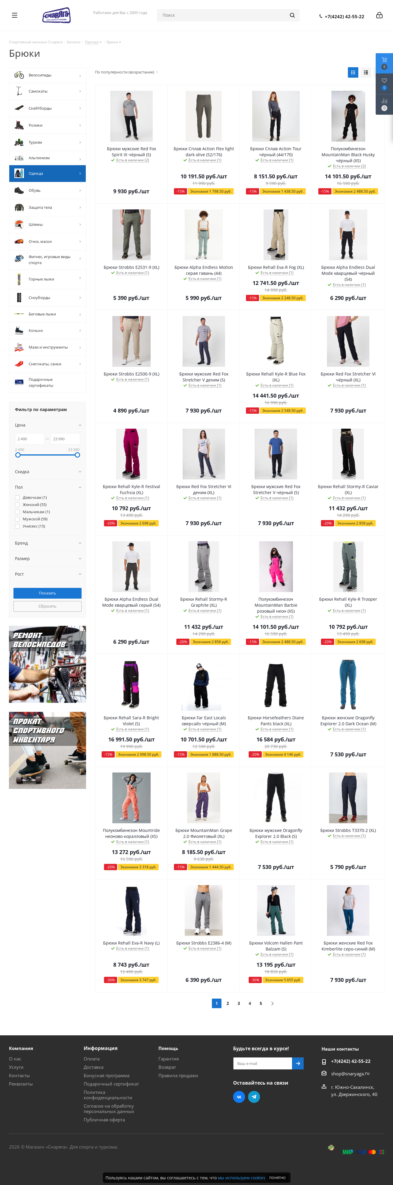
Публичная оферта (104, 1120)
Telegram (254, 1097)
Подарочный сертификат (111, 1084)
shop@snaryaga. (348, 1073)
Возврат (167, 1067)
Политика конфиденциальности (108, 1094)
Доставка (93, 1067)
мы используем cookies (241, 1178)
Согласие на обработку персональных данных (109, 1108)
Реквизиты (21, 1084)
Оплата (92, 1059)
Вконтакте (239, 1097)
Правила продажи (178, 1075)
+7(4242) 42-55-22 (344, 16)
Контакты (19, 1075)
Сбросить (47, 606)
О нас (15, 1059)
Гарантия (168, 1059)
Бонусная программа (106, 1075)
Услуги (16, 1067)
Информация (100, 1048)
